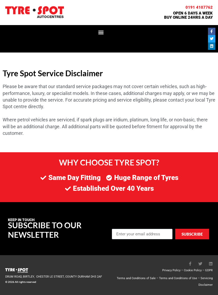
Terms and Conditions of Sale (136, 278)
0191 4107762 (199, 7)
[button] (100, 32)
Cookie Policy (193, 270)
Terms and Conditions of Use (178, 278)
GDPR (209, 270)
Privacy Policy (171, 270)
